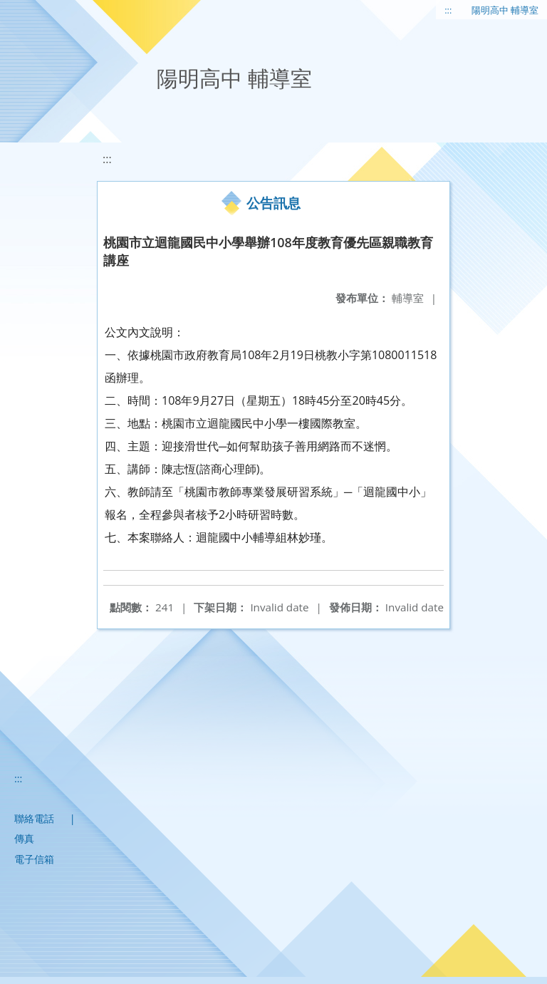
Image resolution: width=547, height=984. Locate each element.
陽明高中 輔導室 (505, 10)
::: (448, 10)
